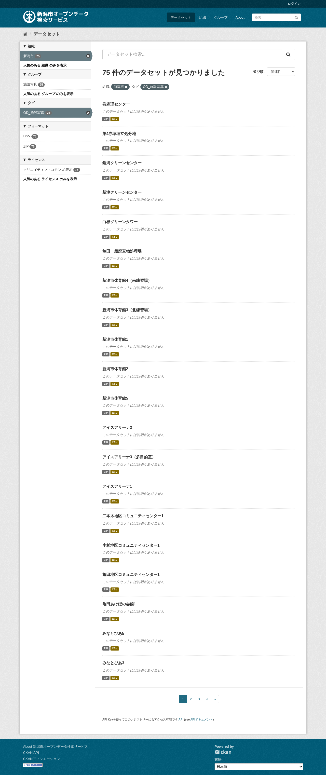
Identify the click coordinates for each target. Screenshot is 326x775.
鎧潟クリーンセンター (122, 163)
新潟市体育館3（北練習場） (127, 310)
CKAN (223, 752)
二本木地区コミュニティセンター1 (132, 516)
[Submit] (296, 17)
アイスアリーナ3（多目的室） (129, 457)
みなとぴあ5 (113, 633)
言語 (218, 759)
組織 (202, 17)
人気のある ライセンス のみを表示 (50, 179)
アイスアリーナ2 (117, 427)
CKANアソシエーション (41, 759)
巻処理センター (116, 104)
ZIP (106, 119)
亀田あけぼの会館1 (119, 604)
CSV (114, 119)
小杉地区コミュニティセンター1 (131, 545)
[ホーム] (25, 34)
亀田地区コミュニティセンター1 (131, 574)
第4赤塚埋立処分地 (119, 134)
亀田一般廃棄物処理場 (122, 251)
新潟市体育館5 (115, 398)
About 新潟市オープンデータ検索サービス (55, 746)
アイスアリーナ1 (117, 486)
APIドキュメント (201, 719)
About (239, 17)
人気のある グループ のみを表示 (48, 94)
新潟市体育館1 (115, 339)
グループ (221, 17)
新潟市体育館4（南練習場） (127, 280)
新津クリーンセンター (122, 192)
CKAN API (31, 753)
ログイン (294, 4)
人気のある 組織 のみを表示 (45, 65)
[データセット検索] (276, 17)
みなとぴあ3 (113, 663)
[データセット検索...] (192, 54)
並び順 (258, 72)
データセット (181, 17)
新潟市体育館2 (115, 369)
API (180, 719)
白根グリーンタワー (120, 222)
